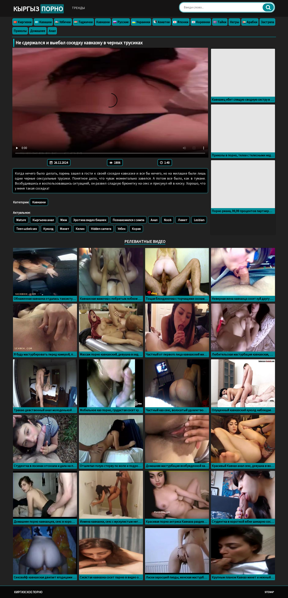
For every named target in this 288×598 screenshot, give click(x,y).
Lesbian (199, 220)
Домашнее (37, 31)
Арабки (250, 22)
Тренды (78, 8)
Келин (80, 229)
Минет (64, 229)
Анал (52, 31)
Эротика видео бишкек (89, 220)
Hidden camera (101, 229)
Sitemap (269, 592)
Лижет (182, 220)
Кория (136, 229)
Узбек (121, 229)
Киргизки (22, 22)
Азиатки (162, 22)
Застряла (267, 22)
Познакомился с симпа (128, 220)
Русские (121, 22)
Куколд (48, 229)
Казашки (43, 22)
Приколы (20, 31)
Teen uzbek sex (26, 229)
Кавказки (103, 22)
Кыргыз (38, 8)
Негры (234, 22)
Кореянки (201, 22)
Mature (21, 220)
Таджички (83, 22)
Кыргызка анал (43, 220)
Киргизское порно (28, 592)
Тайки (219, 22)
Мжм (63, 220)
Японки (180, 22)
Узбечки (63, 22)
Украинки (141, 22)
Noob (167, 220)
